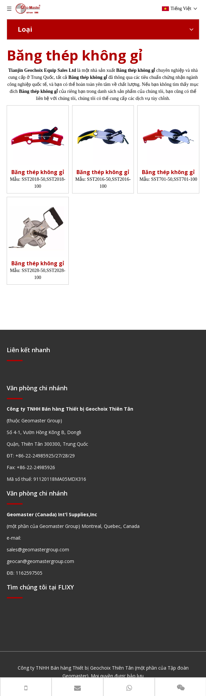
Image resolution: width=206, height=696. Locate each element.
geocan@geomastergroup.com (40, 561)
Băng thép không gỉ (37, 172)
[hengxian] (15, 360)
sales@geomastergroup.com (38, 549)
